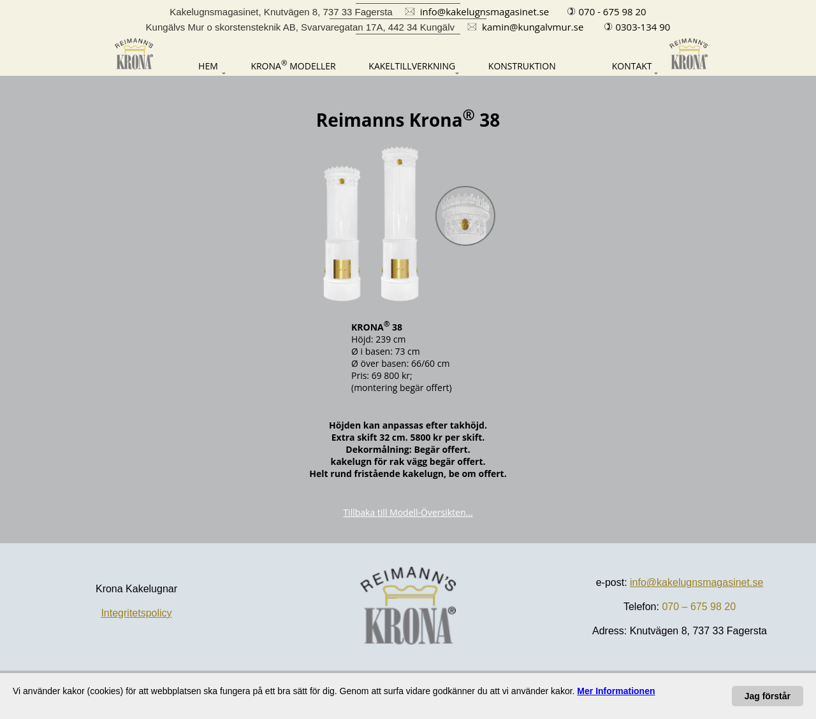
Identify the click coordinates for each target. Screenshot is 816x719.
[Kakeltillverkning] (411, 66)
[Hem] (194, 66)
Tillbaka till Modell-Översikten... (407, 512)
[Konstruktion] (522, 66)
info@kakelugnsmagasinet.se (696, 582)
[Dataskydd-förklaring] (616, 691)
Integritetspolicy (136, 613)
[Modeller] (293, 65)
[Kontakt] (620, 66)
